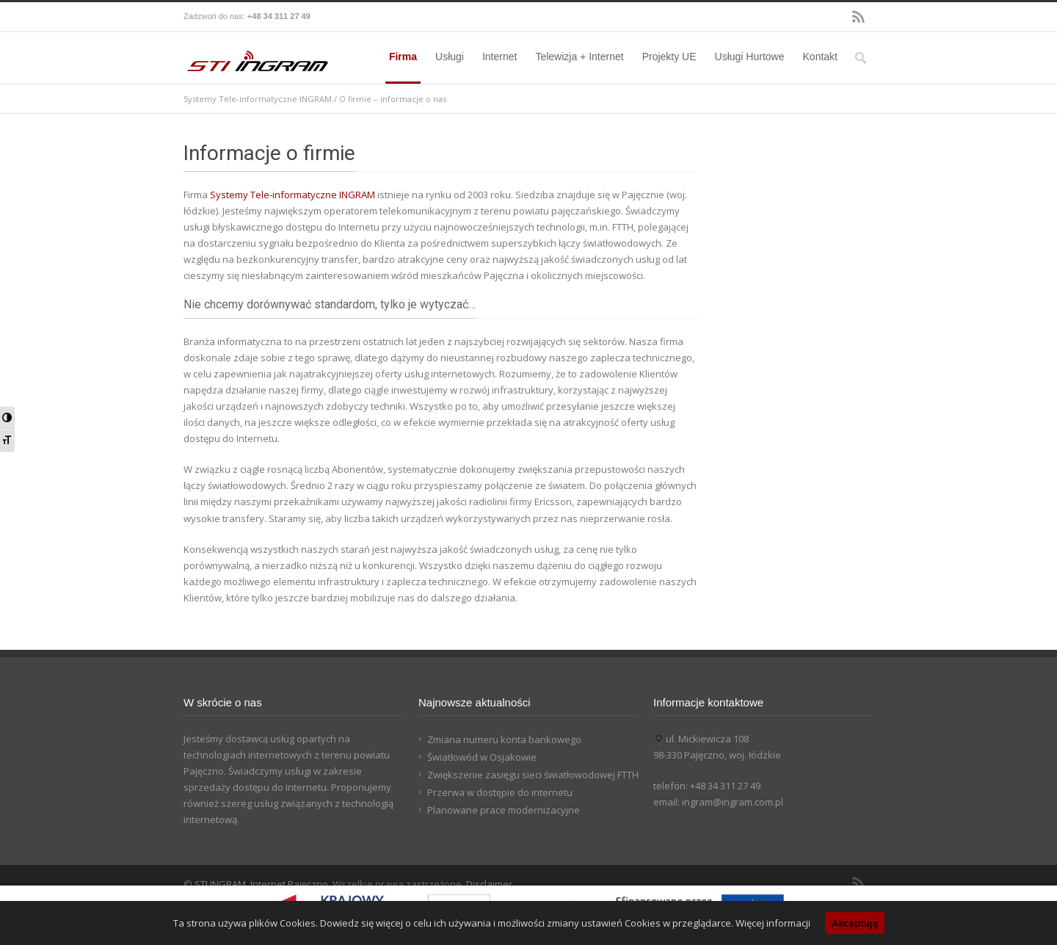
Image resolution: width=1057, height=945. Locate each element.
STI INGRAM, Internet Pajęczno (261, 884)
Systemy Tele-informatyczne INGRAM (258, 98)
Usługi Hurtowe (750, 56)
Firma (403, 56)
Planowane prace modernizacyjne (503, 810)
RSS (858, 17)
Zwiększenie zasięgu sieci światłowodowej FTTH (533, 774)
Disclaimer (489, 884)
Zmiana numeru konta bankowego (504, 739)
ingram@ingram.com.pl (732, 801)
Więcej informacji (772, 923)
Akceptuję (855, 923)
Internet (499, 56)
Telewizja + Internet (579, 56)
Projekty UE (669, 56)
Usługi (449, 56)
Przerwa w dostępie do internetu (500, 792)
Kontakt (820, 56)
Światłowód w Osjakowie (482, 757)
